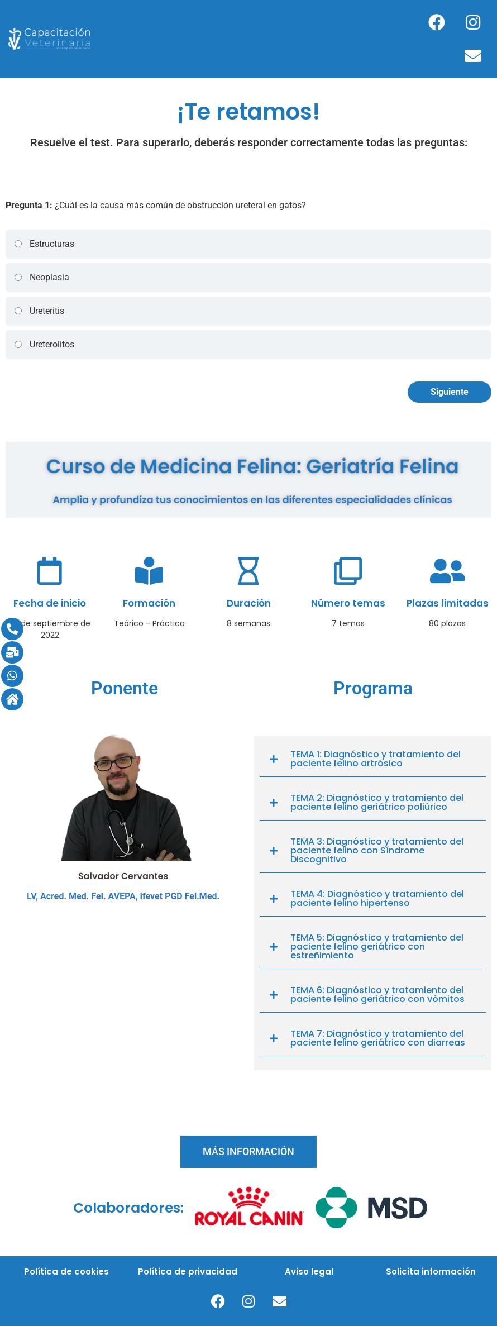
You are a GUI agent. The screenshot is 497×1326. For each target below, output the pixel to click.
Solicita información (431, 1271)
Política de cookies (66, 1271)
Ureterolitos (43, 344)
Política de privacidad (187, 1271)
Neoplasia (41, 277)
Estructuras (43, 244)
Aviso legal (309, 1271)
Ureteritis (38, 311)
